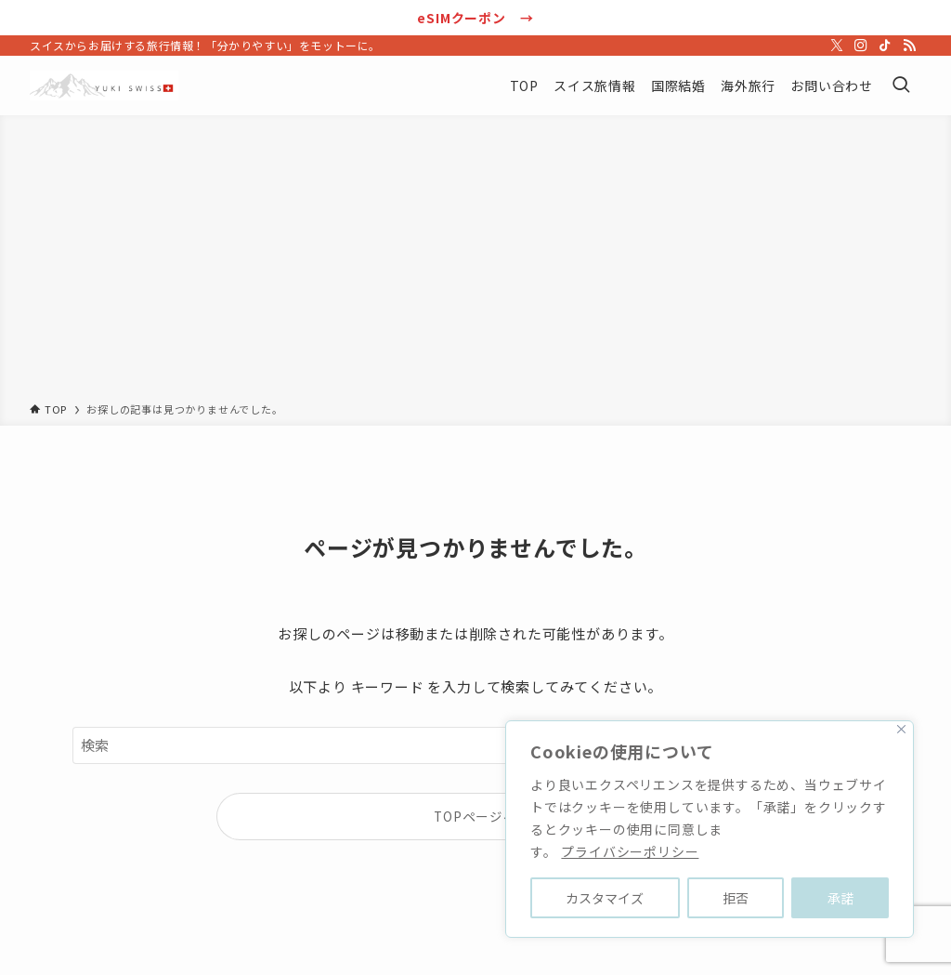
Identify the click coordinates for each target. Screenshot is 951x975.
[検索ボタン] (900, 85)
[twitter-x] (837, 45)
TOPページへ (475, 816)
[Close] (901, 729)
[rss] (909, 45)
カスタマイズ (605, 898)
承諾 (840, 898)
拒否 (736, 898)
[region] (709, 829)
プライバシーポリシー (629, 851)
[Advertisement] (475, 262)
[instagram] (861, 45)
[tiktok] (885, 45)
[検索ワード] (475, 745)
